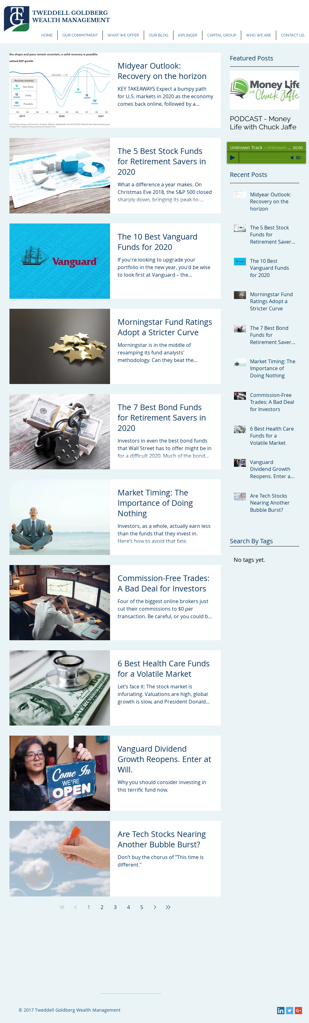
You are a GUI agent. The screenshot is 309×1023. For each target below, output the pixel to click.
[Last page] (168, 907)
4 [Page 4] (128, 907)
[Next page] (154, 907)
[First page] (62, 907)
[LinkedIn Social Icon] (280, 1010)
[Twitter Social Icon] (289, 1010)
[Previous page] (75, 907)
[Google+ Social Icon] (298, 1010)
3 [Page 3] (115, 907)
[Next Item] (289, 90)
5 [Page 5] (141, 907)
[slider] (299, 157)
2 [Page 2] (102, 907)
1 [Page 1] (88, 907)
